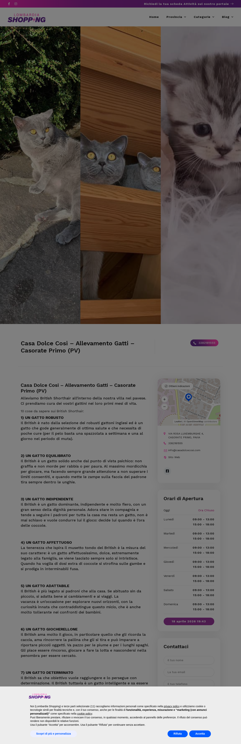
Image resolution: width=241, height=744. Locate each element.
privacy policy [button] (172, 706)
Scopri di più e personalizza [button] (53, 733)
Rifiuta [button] (178, 733)
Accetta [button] (200, 733)
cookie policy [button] (84, 713)
